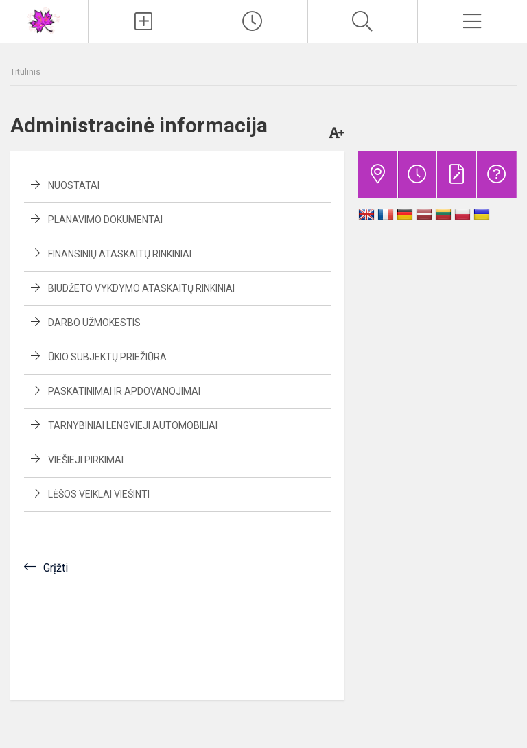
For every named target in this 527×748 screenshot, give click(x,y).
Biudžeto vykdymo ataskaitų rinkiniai (141, 288)
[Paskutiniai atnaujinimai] (252, 21)
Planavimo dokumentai (105, 219)
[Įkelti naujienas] (143, 21)
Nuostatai (73, 185)
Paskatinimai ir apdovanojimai (124, 391)
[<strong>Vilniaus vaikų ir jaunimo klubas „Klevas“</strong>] (43, 19)
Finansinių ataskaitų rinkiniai (119, 253)
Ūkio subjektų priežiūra (107, 356)
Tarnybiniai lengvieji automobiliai (133, 425)
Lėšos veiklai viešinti (99, 494)
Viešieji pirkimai (86, 459)
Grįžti (55, 567)
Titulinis (25, 72)
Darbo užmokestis (94, 322)
